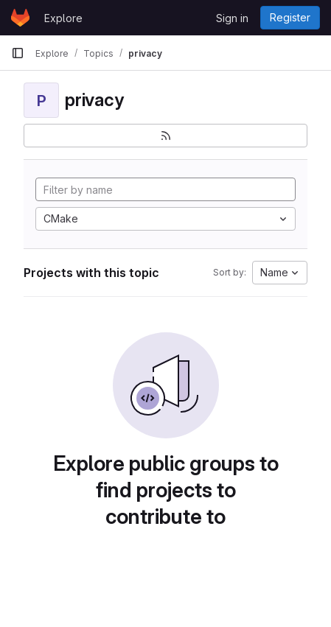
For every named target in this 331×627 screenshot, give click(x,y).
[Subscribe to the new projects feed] (165, 135)
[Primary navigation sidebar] (17, 53)
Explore (63, 18)
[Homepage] (20, 17)
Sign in (232, 18)
